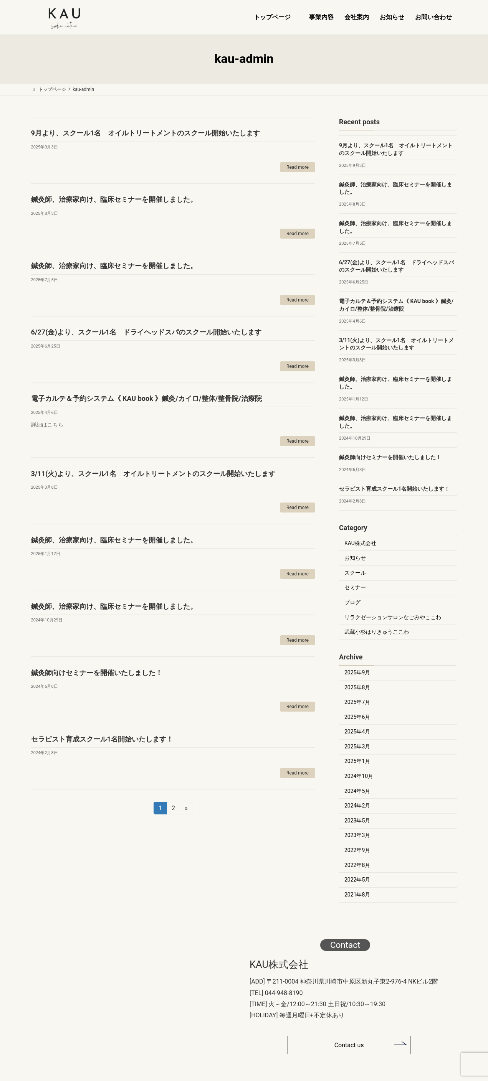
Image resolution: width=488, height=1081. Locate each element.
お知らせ (355, 558)
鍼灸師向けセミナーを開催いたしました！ (96, 673)
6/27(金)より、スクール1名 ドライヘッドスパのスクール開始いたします (146, 332)
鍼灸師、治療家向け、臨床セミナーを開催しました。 (114, 199)
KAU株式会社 (360, 543)
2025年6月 (357, 717)
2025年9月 (357, 672)
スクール (355, 572)
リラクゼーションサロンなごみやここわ (392, 617)
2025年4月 (357, 731)
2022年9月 (357, 850)
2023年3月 (357, 835)
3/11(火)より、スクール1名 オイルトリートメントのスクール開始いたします (153, 474)
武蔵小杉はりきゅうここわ (376, 632)
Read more (297, 167)
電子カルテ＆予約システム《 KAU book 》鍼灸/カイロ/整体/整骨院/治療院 (146, 398)
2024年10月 (358, 776)
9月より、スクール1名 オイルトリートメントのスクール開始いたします (145, 133)
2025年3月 (357, 746)
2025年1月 (357, 761)
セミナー (355, 587)
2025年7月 (357, 702)
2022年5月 (357, 880)
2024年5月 (357, 791)
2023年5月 (357, 820)
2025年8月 (357, 687)
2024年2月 (357, 806)
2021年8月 (357, 894)
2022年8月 (357, 865)
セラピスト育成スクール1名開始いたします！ (102, 739)
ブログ (352, 602)
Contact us (349, 1045)
